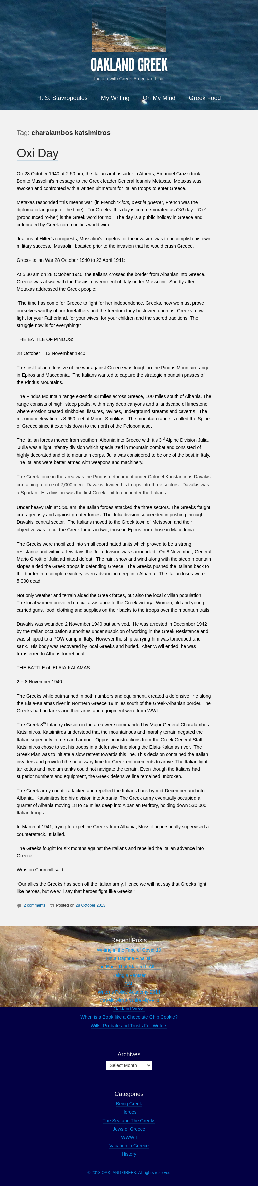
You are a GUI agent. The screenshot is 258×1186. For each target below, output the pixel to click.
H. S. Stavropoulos (62, 98)
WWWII (129, 1137)
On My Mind (159, 98)
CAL (128, 983)
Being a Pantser (129, 975)
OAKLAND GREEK (129, 65)
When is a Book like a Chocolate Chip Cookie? (129, 1017)
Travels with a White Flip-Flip (129, 1000)
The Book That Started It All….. (129, 966)
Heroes (128, 1112)
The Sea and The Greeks (129, 1120)
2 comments (34, 905)
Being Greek (129, 1103)
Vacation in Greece (129, 1145)
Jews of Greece (129, 1129)
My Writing (115, 98)
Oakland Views (128, 1008)
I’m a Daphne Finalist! (129, 958)
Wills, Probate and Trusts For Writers (129, 1025)
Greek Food (205, 98)
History (129, 1154)
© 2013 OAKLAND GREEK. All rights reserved (129, 1172)
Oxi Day (37, 153)
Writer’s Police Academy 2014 (129, 992)
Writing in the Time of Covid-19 (129, 950)
